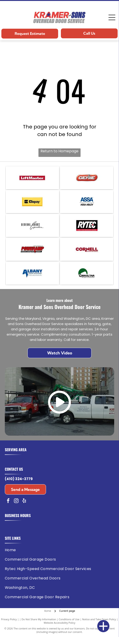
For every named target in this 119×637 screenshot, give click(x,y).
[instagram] (16, 501)
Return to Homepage (59, 151)
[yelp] (24, 501)
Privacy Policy (9, 619)
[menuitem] (58, 550)
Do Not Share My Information (39, 619)
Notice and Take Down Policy (99, 619)
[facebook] (8, 501)
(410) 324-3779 (19, 478)
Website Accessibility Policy (59, 622)
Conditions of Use (69, 619)
